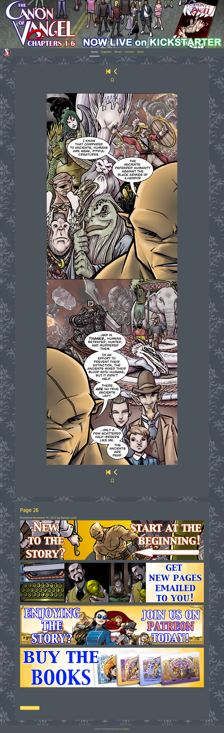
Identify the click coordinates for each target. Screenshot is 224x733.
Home (94, 52)
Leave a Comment (29, 708)
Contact (129, 52)
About (118, 52)
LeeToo (126, 729)
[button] (17, 24)
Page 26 (29, 510)
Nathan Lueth (69, 518)
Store (140, 52)
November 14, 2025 (44, 518)
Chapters (106, 52)
